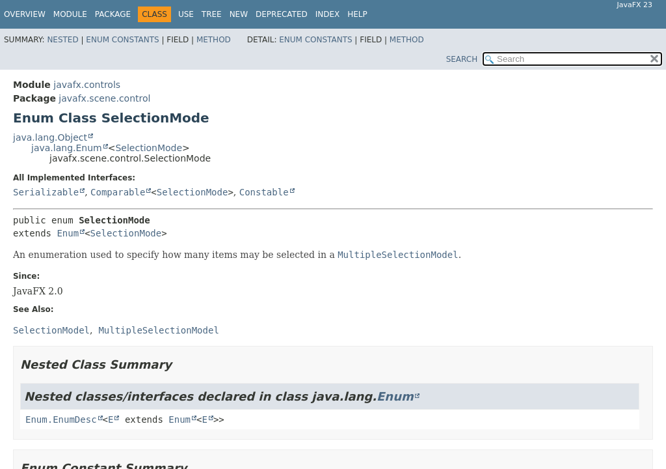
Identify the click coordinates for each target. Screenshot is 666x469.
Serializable (46, 192)
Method (213, 39)
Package (113, 14)
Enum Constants (122, 39)
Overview (25, 14)
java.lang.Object (50, 137)
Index (327, 14)
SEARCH (462, 59)
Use (186, 14)
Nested (62, 39)
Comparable (117, 192)
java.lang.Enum (66, 148)
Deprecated (282, 14)
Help (357, 14)
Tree (212, 14)
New (239, 14)
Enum (68, 233)
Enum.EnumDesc (61, 419)
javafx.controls (86, 84)
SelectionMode (148, 148)
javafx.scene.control (104, 98)
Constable (264, 192)
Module (70, 14)
